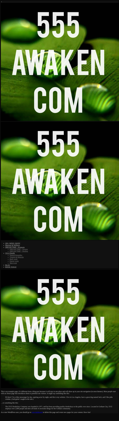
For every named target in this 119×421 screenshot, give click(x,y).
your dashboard (37, 412)
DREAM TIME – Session (19, 249)
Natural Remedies (16, 255)
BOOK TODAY (11, 267)
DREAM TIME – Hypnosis (15, 247)
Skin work (13, 263)
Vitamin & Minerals (17, 257)
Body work (14, 259)
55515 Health (10, 253)
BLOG (7, 265)
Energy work (14, 261)
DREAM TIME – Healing (19, 251)
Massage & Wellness (12, 245)
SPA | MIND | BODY (12, 243)
